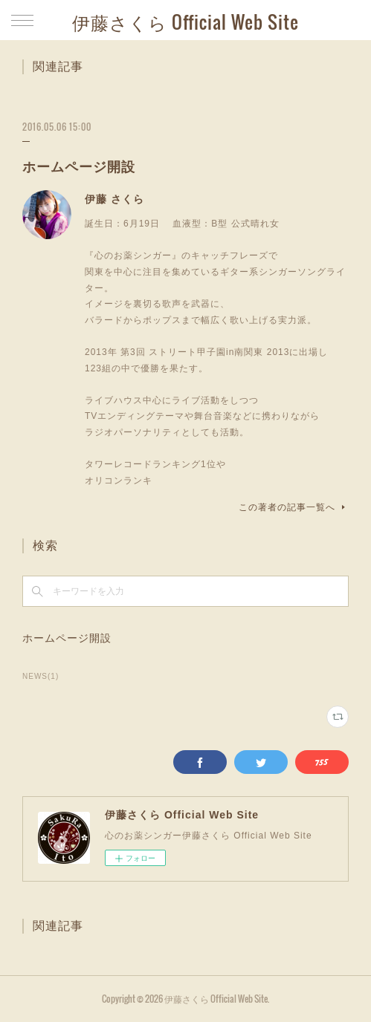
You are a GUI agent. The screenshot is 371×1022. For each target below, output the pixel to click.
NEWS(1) (40, 676)
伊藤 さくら (114, 199)
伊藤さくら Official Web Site (185, 21)
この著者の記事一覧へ (294, 507)
